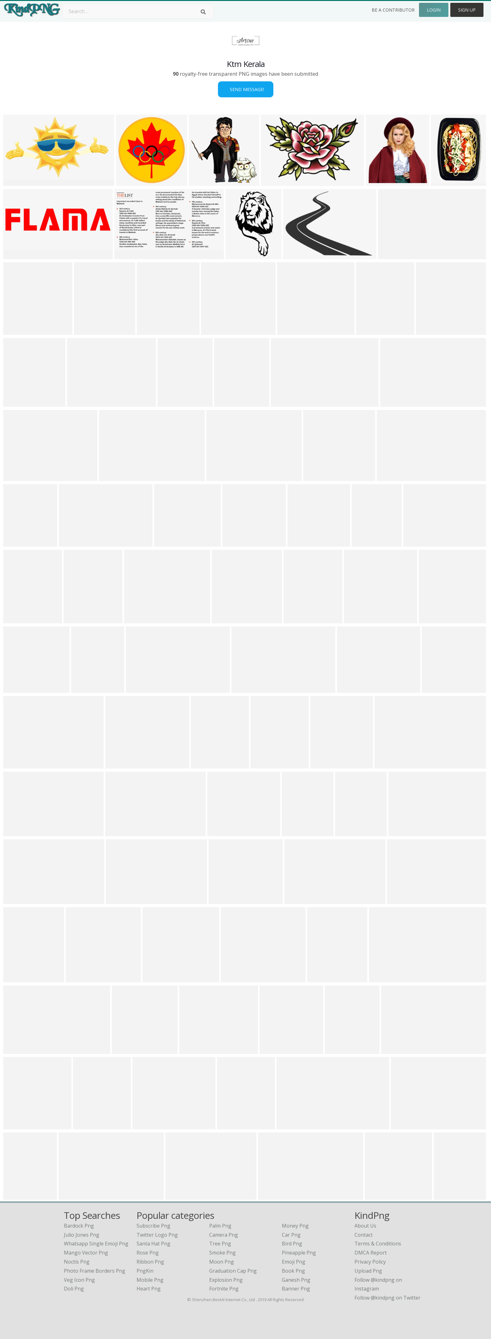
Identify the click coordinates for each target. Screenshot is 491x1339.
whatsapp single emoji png (96, 1243)
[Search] (203, 12)
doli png (74, 1288)
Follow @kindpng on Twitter (387, 1297)
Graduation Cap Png (233, 1270)
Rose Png (148, 1252)
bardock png (79, 1225)
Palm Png (220, 1225)
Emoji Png (293, 1261)
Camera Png (223, 1234)
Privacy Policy (370, 1261)
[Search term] (138, 11)
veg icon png (79, 1279)
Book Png (293, 1270)
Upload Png (368, 1270)
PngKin (145, 1270)
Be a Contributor (393, 10)
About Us (365, 1225)
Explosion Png (226, 1279)
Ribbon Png (150, 1261)
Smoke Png (222, 1252)
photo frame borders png (94, 1270)
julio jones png (81, 1234)
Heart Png (149, 1288)
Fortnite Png (224, 1288)
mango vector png (86, 1252)
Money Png (295, 1225)
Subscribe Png (153, 1225)
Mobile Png (150, 1279)
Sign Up (467, 10)
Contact (363, 1234)
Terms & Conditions (377, 1243)
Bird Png (292, 1243)
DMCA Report (370, 1252)
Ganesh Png (296, 1279)
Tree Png (220, 1243)
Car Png (291, 1234)
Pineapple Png (299, 1252)
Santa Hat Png (153, 1243)
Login (434, 10)
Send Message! (245, 89)
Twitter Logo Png (157, 1234)
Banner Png (296, 1288)
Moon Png (221, 1261)
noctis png (77, 1261)
